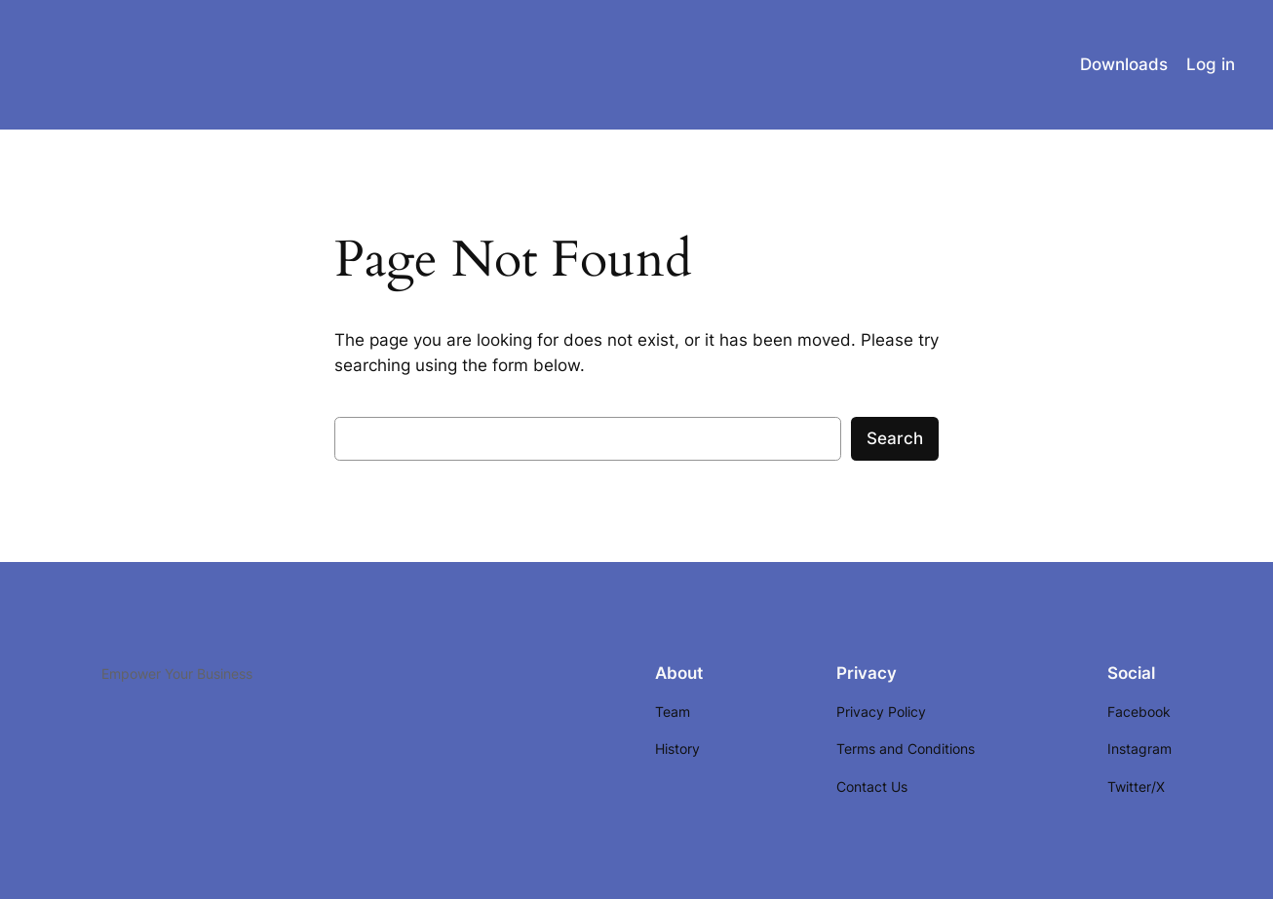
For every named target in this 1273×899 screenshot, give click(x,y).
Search (895, 438)
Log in (1210, 64)
